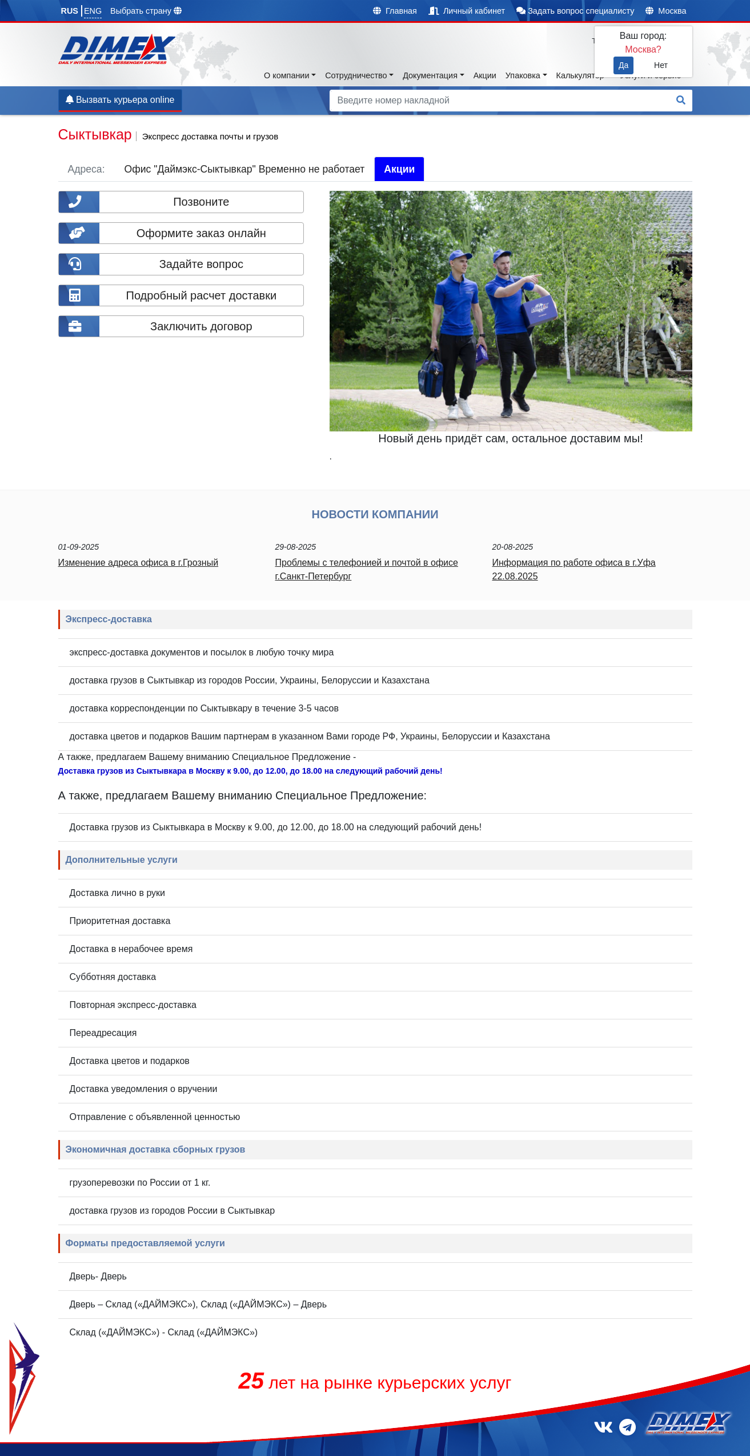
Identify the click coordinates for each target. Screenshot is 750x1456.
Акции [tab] (399, 169)
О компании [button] (286, 75)
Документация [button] (430, 75)
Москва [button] (665, 10)
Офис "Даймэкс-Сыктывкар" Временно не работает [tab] (245, 169)
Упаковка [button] (523, 75)
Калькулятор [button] (580, 75)
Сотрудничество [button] (356, 75)
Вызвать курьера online (120, 100)
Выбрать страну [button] (146, 10)
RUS (69, 10)
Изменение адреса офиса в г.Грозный (138, 562)
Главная (395, 10)
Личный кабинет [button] (466, 10)
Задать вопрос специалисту (575, 10)
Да (623, 65)
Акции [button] (485, 75)
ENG (93, 10)
